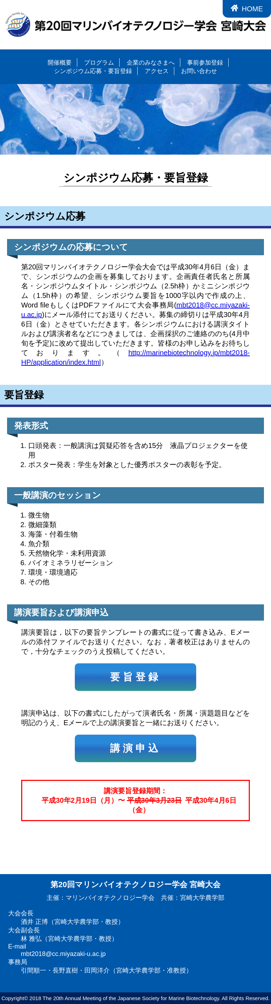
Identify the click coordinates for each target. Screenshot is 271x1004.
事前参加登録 (205, 62)
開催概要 (60, 62)
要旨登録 (135, 676)
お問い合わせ (199, 70)
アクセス (157, 70)
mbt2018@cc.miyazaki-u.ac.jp (63, 953)
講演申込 (135, 748)
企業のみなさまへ (151, 62)
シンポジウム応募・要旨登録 (93, 70)
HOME (247, 9)
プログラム (99, 62)
